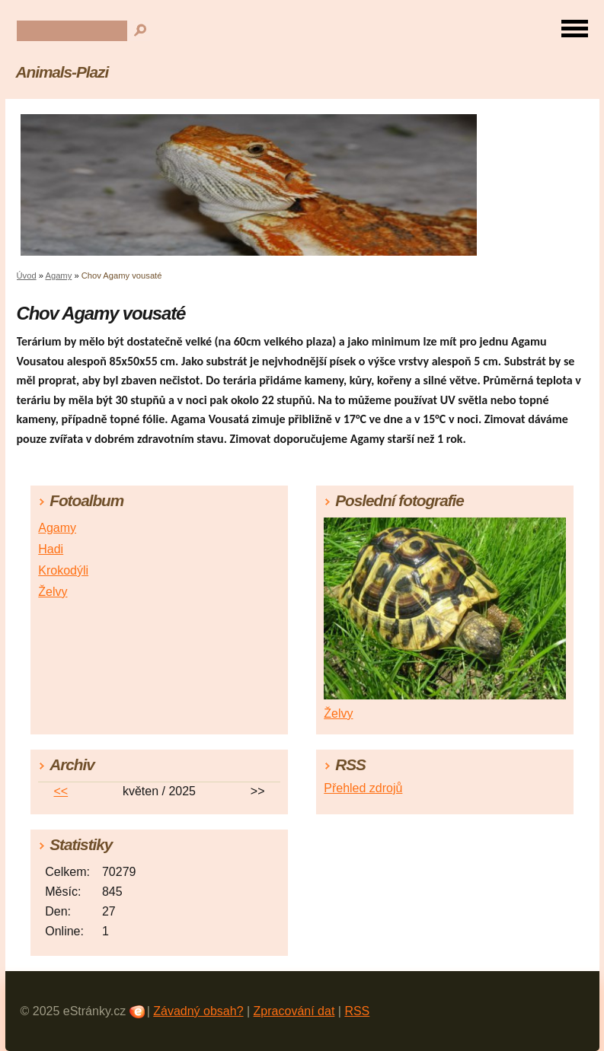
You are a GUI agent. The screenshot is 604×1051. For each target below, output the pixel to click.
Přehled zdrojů (363, 788)
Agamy (58, 275)
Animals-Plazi (62, 72)
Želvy (52, 591)
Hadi (50, 549)
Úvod (27, 275)
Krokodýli (63, 570)
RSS (356, 1011)
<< (60, 791)
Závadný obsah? (198, 1011)
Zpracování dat (294, 1011)
